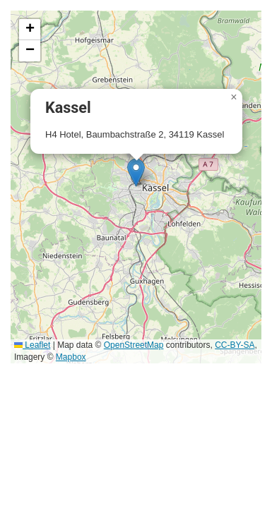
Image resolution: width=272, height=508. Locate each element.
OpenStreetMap (134, 345)
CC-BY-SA (234, 345)
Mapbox (71, 357)
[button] (136, 172)
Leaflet (32, 345)
